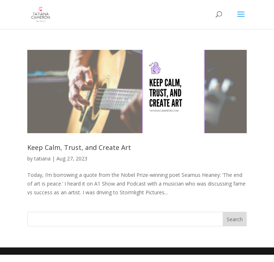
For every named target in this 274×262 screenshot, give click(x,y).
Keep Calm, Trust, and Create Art (79, 147)
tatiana (42, 158)
